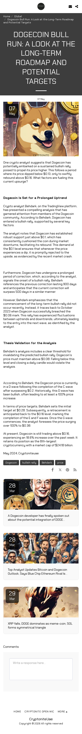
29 (12, 595)
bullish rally (29, 462)
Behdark (47, 462)
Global (18, 16)
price (60, 462)
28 (12, 487)
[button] (5, 6)
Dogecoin (11, 462)
